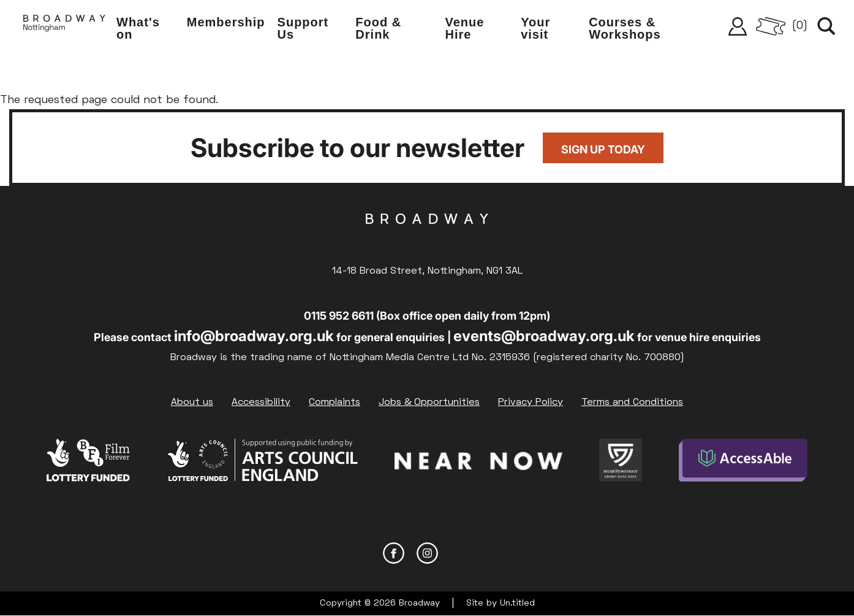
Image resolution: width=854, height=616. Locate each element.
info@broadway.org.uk (254, 336)
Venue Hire (464, 28)
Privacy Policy (530, 402)
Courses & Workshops (625, 28)
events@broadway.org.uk (544, 336)
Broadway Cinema (427, 238)
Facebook (393, 553)
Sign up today (603, 149)
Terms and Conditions (632, 402)
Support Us (303, 28)
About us (192, 402)
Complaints (334, 402)
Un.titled (517, 603)
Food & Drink (378, 28)
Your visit (535, 28)
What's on (138, 28)
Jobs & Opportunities (429, 402)
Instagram (427, 553)
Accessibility (261, 402)
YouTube (461, 553)
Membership (226, 22)
